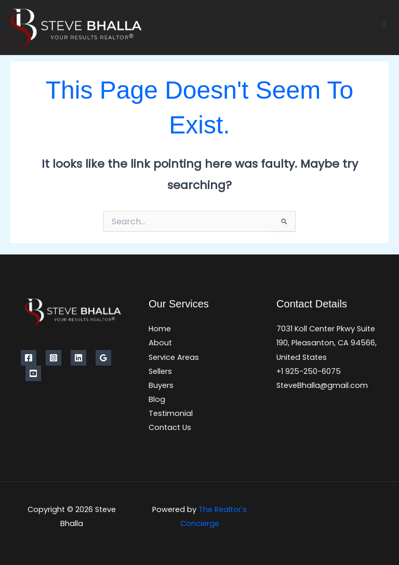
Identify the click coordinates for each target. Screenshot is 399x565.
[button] (384, 24)
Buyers (161, 385)
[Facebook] (28, 358)
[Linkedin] (78, 358)
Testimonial (171, 413)
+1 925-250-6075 (308, 371)
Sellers (160, 371)
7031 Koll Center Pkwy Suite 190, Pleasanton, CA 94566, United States (326, 343)
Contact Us (170, 427)
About (160, 343)
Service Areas (174, 357)
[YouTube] (33, 373)
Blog (157, 399)
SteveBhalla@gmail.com (322, 385)
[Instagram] (53, 358)
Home (160, 329)
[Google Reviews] (103, 358)
